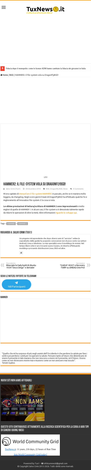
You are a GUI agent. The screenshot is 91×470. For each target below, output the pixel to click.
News (65, 189)
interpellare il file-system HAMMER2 (35, 194)
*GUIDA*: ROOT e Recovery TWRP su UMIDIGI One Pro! (70, 265)
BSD (12, 75)
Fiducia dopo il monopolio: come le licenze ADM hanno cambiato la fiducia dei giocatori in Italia (46, 68)
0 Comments (78, 189)
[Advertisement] (45, 40)
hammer (11, 224)
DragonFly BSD (56, 189)
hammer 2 (23, 224)
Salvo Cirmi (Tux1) (13, 189)
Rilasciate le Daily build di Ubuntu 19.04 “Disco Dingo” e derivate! (21, 265)
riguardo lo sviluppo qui (66, 213)
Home (4, 75)
